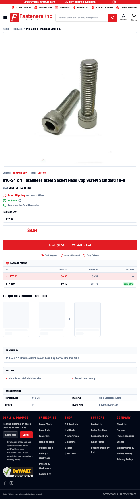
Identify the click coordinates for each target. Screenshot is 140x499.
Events (120, 441)
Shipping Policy (125, 447)
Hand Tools (44, 430)
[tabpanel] (70, 378)
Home (6, 28)
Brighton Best (20, 172)
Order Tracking (99, 430)
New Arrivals (72, 435)
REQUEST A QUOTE (102, 7)
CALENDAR (61, 7)
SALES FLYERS (43, 7)
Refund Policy (124, 453)
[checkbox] (4, 442)
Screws (42, 172)
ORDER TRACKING (126, 7)
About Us (121, 424)
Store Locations (125, 435)
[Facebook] (5, 483)
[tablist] (70, 370)
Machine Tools (46, 441)
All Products (71, 424)
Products (17, 28)
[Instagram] (11, 483)
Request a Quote (99, 435)
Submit (26, 434)
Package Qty (9, 211)
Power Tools (45, 424)
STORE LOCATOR (21, 7)
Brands (68, 447)
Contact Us (97, 424)
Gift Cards (70, 453)
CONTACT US (80, 7)
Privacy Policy (13, 459)
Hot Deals (70, 430)
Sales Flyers (97, 441)
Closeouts (70, 441)
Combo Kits (45, 473)
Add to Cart (70, 245)
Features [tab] (10, 370)
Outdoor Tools (46, 447)
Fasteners (44, 435)
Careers (121, 430)
